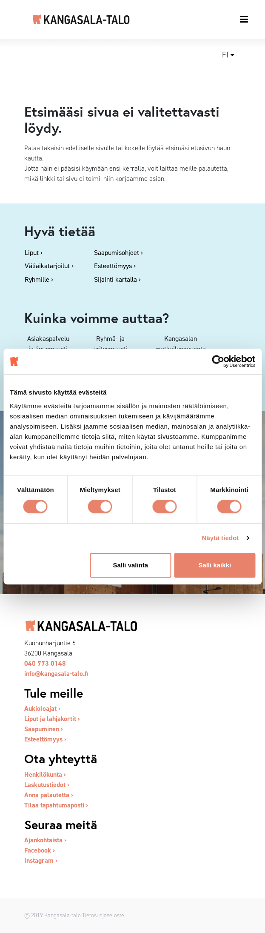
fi (225, 55)
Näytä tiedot (220, 537)
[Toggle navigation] (244, 19)
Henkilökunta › (45, 774)
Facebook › (39, 850)
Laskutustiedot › (46, 784)
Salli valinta (130, 565)
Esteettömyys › (45, 739)
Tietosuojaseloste (103, 915)
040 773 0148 (45, 663)
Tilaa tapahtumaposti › (56, 805)
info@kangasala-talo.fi (56, 673)
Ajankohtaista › (45, 840)
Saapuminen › (43, 728)
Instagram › (40, 860)
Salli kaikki (214, 565)
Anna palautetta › (48, 794)
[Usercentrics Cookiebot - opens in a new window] (218, 361)
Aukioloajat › (42, 708)
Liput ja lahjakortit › (52, 718)
